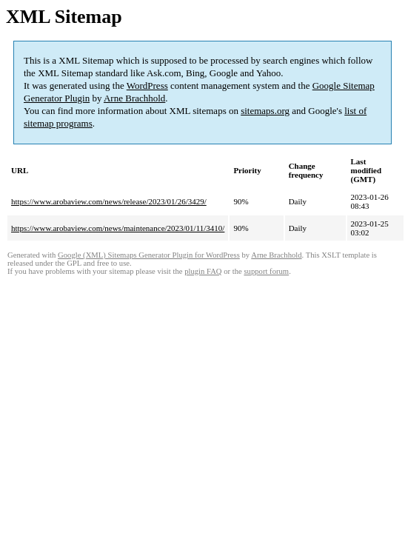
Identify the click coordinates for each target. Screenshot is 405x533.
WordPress (147, 85)
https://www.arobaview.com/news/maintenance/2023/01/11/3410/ (117, 228)
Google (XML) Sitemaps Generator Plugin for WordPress (149, 255)
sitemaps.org (265, 110)
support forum (266, 271)
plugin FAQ (202, 271)
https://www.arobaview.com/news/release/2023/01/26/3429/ (109, 201)
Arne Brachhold (134, 98)
